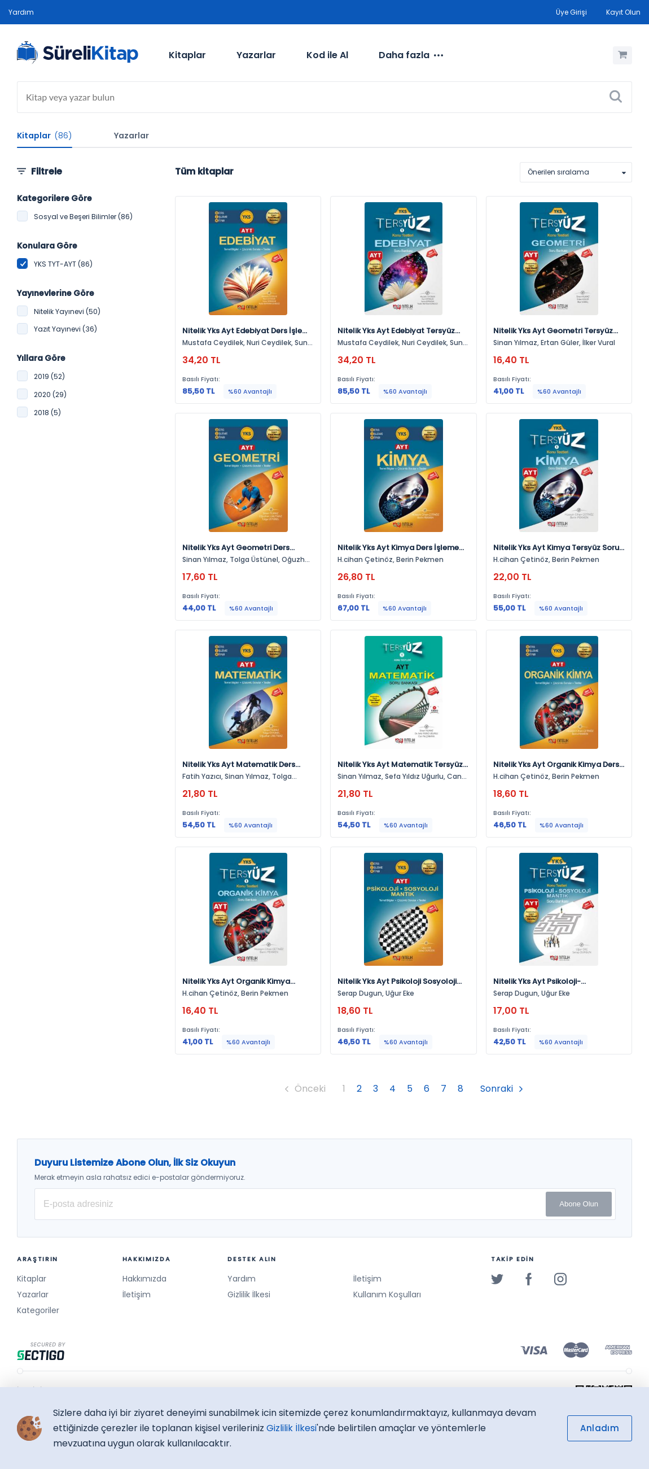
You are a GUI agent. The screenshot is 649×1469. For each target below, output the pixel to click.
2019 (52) (49, 376)
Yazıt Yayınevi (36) (65, 329)
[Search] (324, 97)
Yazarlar (256, 55)
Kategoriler (38, 1310)
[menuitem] (187, 55)
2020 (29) (50, 394)
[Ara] (616, 97)
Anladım (599, 1428)
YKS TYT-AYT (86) (63, 264)
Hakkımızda (144, 1278)
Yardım (21, 12)
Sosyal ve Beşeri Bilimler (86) (83, 216)
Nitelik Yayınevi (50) (67, 311)
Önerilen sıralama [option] (558, 172)
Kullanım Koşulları (387, 1294)
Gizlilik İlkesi (248, 1294)
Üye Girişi (571, 12)
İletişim (136, 1294)
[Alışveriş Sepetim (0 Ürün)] (622, 55)
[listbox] (576, 172)
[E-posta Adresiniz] (325, 1204)
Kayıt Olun (623, 12)
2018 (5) (47, 412)
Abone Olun (578, 1204)
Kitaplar (187, 55)
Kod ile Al (327, 55)
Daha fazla (411, 55)
